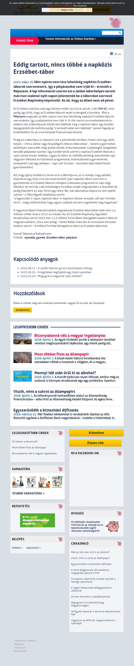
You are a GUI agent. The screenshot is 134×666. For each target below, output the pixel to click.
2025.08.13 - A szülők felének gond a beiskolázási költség (56, 268)
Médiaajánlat (20, 651)
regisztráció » (33, 547)
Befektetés (21, 506)
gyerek (40, 237)
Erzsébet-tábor (55, 237)
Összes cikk (95, 443)
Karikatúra (21, 469)
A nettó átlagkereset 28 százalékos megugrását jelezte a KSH (90, 571)
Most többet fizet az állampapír (29, 447)
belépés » (17, 547)
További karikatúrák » (28, 493)
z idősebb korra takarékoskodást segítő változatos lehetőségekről (87, 527)
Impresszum (19, 647)
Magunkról (19, 644)
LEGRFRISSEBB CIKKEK (30, 327)
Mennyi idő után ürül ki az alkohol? (90, 552)
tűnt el (102, 108)
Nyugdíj (77, 513)
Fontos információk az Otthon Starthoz (71, 38)
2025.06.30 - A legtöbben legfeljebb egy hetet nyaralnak (55, 272)
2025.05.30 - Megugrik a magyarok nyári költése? (51, 276)
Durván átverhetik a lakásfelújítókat (90, 596)
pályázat (71, 237)
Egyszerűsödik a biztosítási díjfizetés (91, 564)
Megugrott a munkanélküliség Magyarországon (87, 604)
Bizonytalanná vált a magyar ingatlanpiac (34, 453)
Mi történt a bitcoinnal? (25, 441)
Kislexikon (96, 433)
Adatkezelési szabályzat (25, 640)
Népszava (19, 116)
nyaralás (29, 237)
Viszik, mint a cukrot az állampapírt (90, 558)
